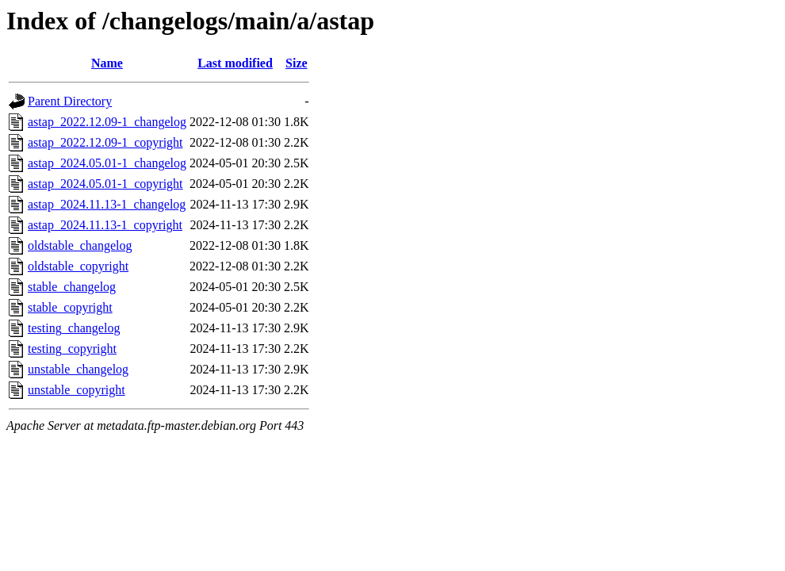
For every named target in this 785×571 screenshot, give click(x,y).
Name (107, 63)
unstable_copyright (76, 390)
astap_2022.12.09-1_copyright (105, 142)
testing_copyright (72, 348)
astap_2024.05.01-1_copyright (105, 183)
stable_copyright (70, 307)
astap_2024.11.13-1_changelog (107, 204)
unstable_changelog (78, 369)
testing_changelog (74, 328)
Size (296, 63)
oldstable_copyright (78, 266)
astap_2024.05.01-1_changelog (107, 163)
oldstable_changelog (80, 245)
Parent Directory (70, 101)
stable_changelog (72, 286)
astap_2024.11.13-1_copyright (105, 225)
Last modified (235, 63)
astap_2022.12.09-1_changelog (107, 121)
